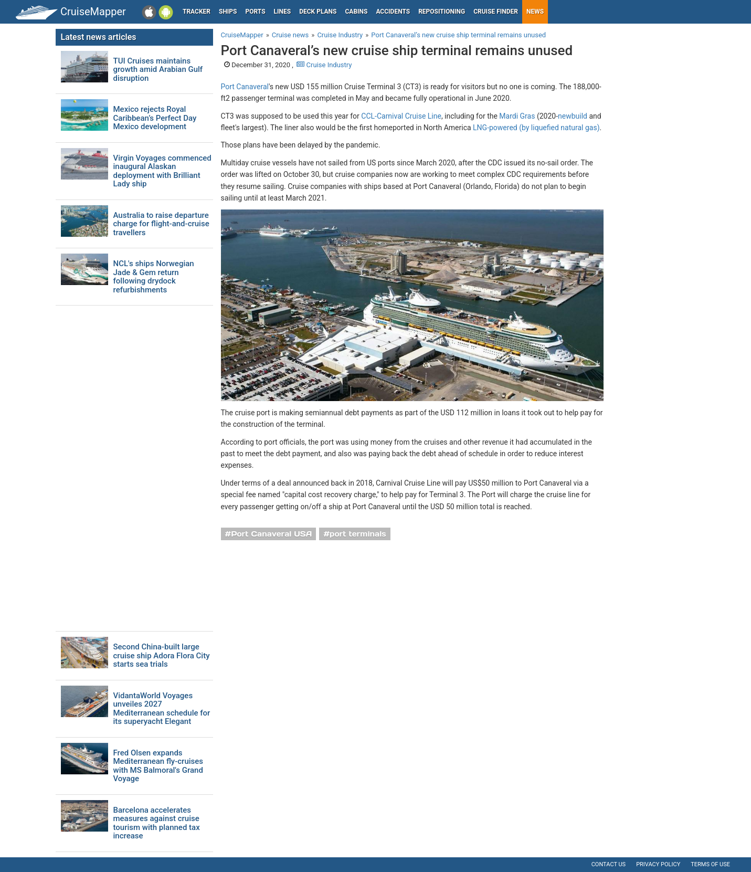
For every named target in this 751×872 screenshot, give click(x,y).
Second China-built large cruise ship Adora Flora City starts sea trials (161, 656)
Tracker (196, 11)
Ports (256, 11)
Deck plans (317, 11)
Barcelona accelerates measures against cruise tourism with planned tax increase (156, 823)
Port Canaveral (245, 86)
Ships (228, 11)
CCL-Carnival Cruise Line (401, 116)
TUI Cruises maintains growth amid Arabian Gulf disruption (158, 70)
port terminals (358, 534)
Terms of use (710, 864)
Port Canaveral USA (271, 534)
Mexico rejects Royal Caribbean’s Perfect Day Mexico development (155, 118)
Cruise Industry (324, 65)
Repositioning (441, 11)
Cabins (356, 11)
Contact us (608, 864)
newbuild (572, 116)
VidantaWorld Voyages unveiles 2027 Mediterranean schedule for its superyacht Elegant (161, 708)
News (535, 11)
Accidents (393, 11)
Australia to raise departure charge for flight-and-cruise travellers (161, 224)
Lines (282, 11)
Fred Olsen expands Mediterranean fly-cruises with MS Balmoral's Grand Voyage (158, 766)
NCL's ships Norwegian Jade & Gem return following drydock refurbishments (153, 276)
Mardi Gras (517, 116)
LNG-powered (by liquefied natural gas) (536, 127)
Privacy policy (658, 864)
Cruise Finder (495, 11)
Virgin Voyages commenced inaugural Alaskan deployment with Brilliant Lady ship (162, 171)
